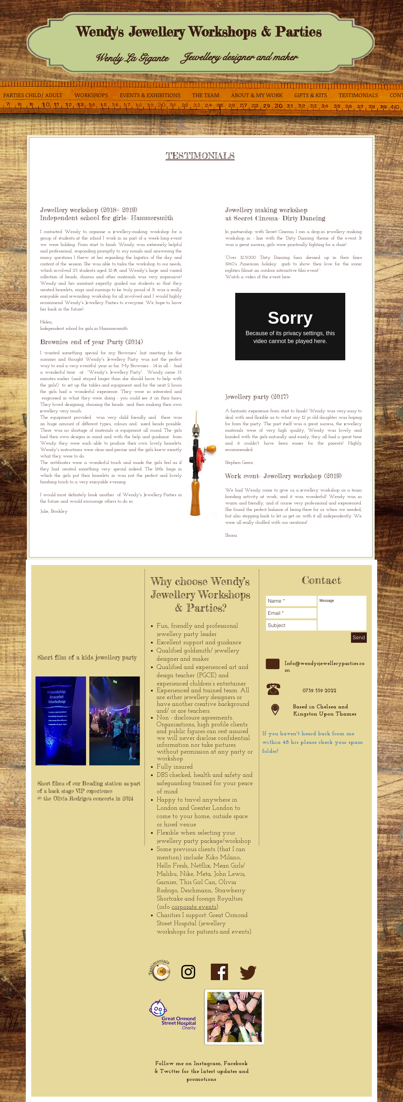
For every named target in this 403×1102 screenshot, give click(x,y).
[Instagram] (188, 972)
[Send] (359, 637)
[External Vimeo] (290, 326)
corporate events (194, 907)
